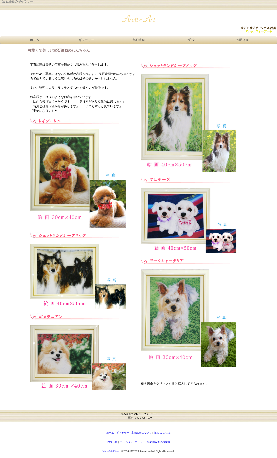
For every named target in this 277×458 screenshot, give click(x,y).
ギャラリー (86, 40)
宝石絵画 (138, 40)
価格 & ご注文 (162, 432)
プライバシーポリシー (132, 441)
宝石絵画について (141, 432)
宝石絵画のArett (111, 451)
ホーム (34, 40)
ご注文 (190, 40)
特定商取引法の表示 (158, 441)
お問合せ (242, 40)
